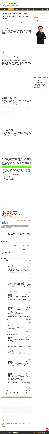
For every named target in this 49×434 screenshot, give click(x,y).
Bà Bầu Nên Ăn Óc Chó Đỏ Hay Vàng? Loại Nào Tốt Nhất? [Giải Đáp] (40, 85)
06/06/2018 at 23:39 (28, 307)
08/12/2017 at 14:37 (28, 385)
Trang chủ (2, 9)
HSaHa (47, 432)
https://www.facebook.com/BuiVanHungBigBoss (19, 217)
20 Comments (22, 20)
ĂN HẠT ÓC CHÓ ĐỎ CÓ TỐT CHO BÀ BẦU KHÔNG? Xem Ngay (41, 87)
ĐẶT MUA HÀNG (17, 9)
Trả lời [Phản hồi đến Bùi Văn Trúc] (29, 305)
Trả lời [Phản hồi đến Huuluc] (29, 371)
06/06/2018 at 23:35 (28, 294)
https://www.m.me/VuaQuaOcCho (8, 212)
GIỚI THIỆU (6, 9)
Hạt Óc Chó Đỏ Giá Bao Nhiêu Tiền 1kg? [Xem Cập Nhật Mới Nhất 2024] (40, 82)
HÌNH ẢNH (34, 9)
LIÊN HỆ (41, 9)
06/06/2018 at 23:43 (28, 373)
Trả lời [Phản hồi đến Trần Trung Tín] (29, 263)
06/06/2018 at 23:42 (28, 361)
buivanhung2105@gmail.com (10, 216)
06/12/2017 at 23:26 (28, 302)
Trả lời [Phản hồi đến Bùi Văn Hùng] (29, 300)
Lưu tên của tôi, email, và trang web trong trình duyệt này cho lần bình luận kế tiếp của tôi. (16, 424)
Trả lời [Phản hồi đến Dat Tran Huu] (29, 359)
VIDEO (38, 9)
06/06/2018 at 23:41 (28, 337)
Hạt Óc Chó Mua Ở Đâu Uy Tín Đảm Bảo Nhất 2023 (16, 247)
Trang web (3, 420)
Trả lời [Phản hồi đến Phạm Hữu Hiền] (29, 348)
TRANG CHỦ (3, 13)
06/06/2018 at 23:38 (28, 390)
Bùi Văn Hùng (5, 20)
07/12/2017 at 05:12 (28, 319)
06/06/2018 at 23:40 (28, 324)
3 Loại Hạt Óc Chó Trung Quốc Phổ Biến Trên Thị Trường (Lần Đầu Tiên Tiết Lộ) (41, 77)
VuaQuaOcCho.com (9, 215)
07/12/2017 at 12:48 (28, 331)
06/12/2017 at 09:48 (28, 260)
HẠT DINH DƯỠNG (10, 13)
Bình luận (3, 405)
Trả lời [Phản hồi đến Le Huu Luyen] (29, 388)
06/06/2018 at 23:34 (28, 280)
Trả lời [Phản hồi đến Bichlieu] (29, 335)
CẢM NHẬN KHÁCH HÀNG (26, 9)
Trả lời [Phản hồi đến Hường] (29, 292)
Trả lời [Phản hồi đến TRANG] (29, 322)
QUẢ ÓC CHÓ (11, 9)
